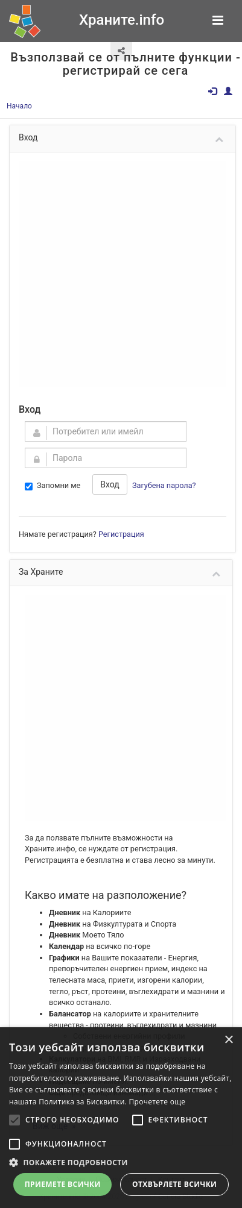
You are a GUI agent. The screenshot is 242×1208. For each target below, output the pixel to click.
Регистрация (121, 534)
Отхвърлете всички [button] (174, 1184)
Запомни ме (52, 485)
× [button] (228, 1040)
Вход (109, 484)
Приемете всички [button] (63, 1184)
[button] (121, 1162)
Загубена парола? (164, 485)
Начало (19, 106)
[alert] (121, 1117)
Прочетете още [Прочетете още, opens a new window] (157, 1102)
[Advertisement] (113, 274)
